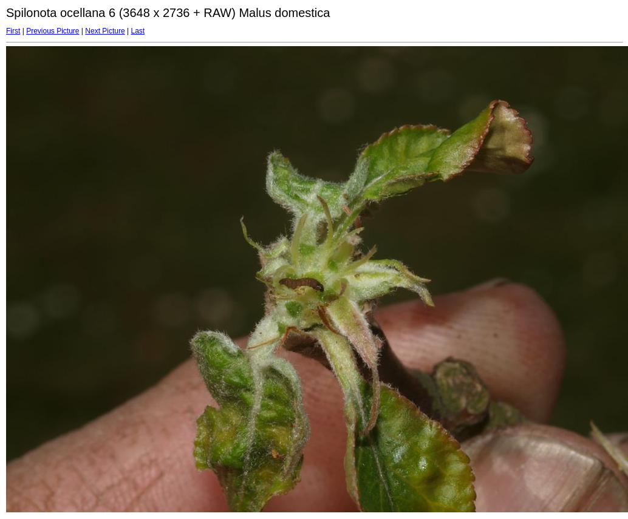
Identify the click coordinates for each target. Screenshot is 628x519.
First (13, 31)
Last (138, 31)
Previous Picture (52, 31)
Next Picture (105, 31)
